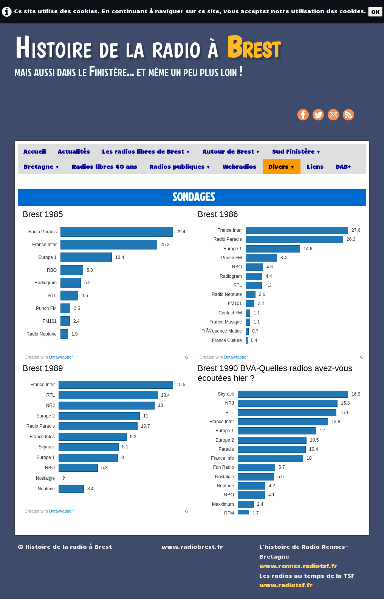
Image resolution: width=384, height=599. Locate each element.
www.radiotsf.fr (286, 584)
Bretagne (41, 166)
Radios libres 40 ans (104, 166)
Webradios (239, 166)
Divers (281, 166)
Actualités (74, 151)
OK (375, 11)
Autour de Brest (231, 151)
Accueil (34, 151)
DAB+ (343, 166)
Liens (315, 166)
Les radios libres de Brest (146, 151)
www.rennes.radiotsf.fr (298, 565)
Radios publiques (180, 166)
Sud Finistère (296, 151)
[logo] (150, 60)
